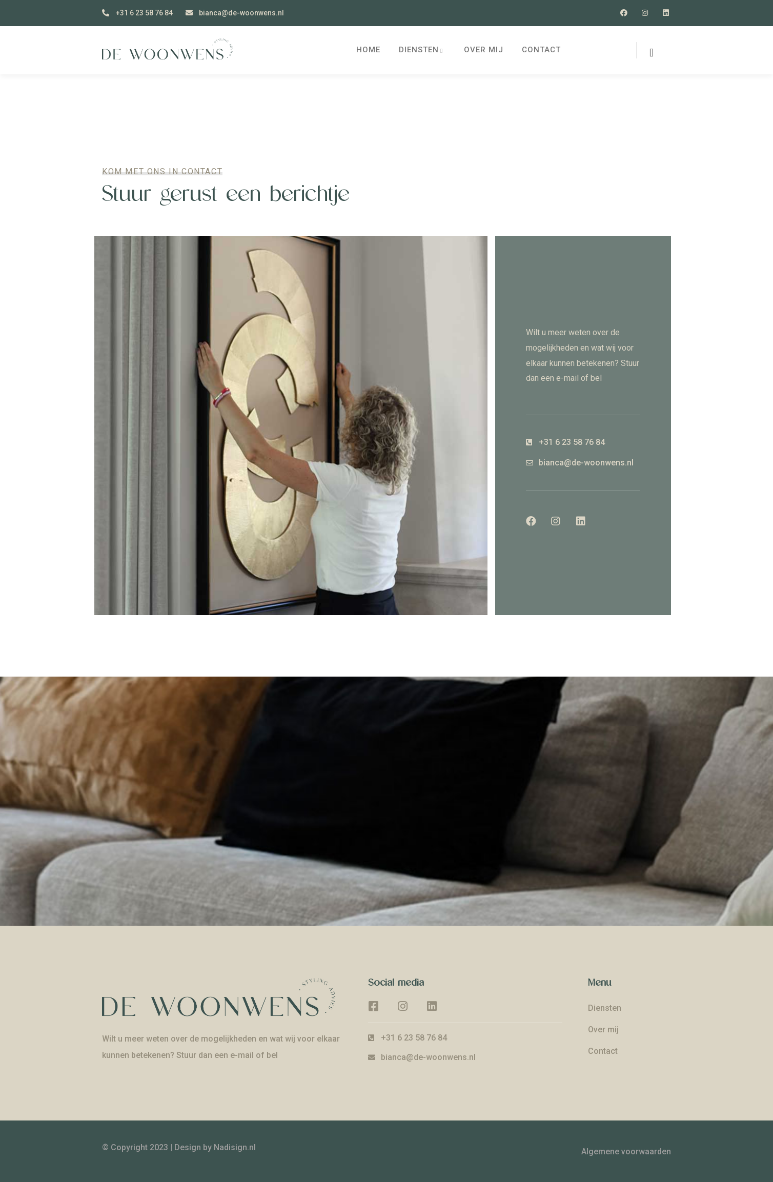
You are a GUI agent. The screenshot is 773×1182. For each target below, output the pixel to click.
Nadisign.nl (235, 1147)
